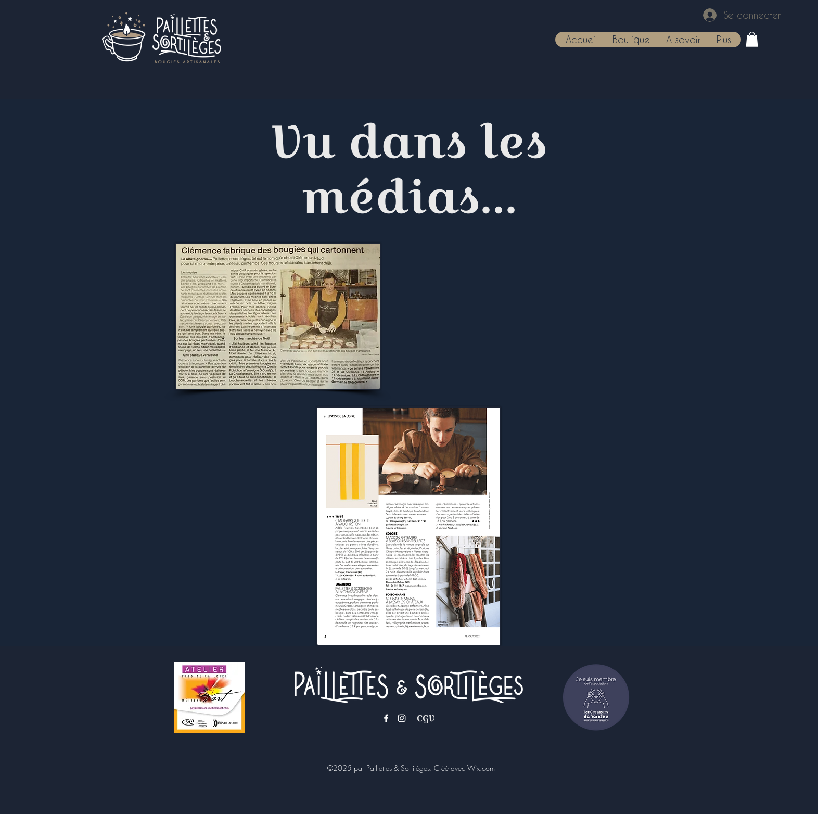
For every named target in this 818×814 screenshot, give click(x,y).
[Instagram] (402, 718)
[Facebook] (386, 718)
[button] (631, 39)
